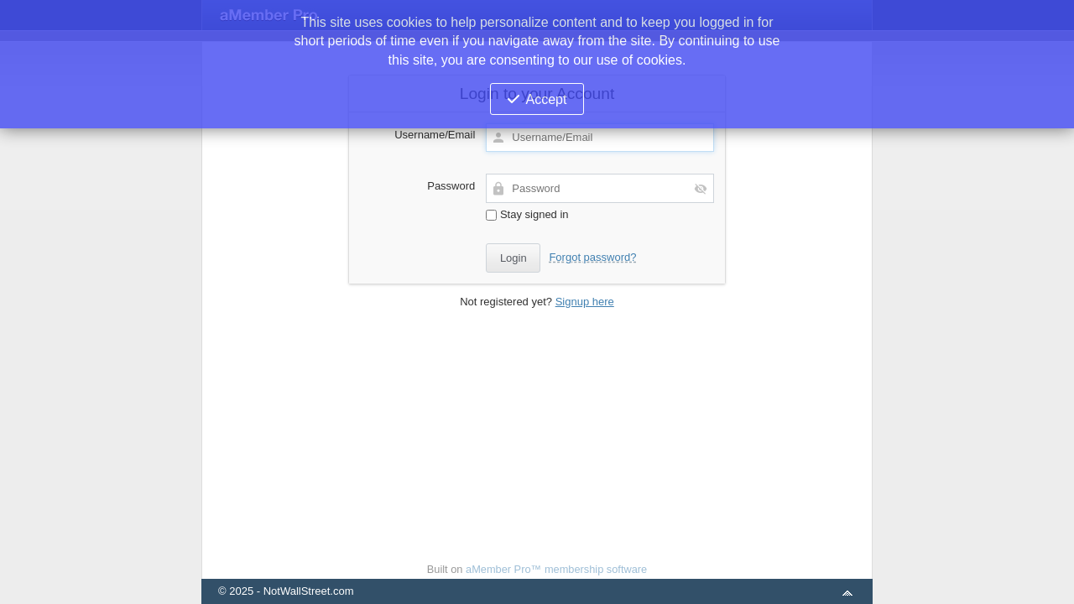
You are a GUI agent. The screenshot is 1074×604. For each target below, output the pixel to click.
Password (451, 186)
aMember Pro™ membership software (556, 569)
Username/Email (434, 134)
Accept (546, 99)
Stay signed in (527, 214)
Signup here (584, 301)
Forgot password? (592, 257)
